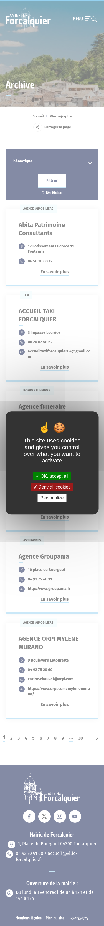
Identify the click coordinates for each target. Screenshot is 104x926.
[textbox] (52, 162)
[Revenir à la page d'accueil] (28, 29)
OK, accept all (52, 476)
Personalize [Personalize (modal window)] (52, 498)
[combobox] (52, 162)
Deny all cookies (52, 487)
